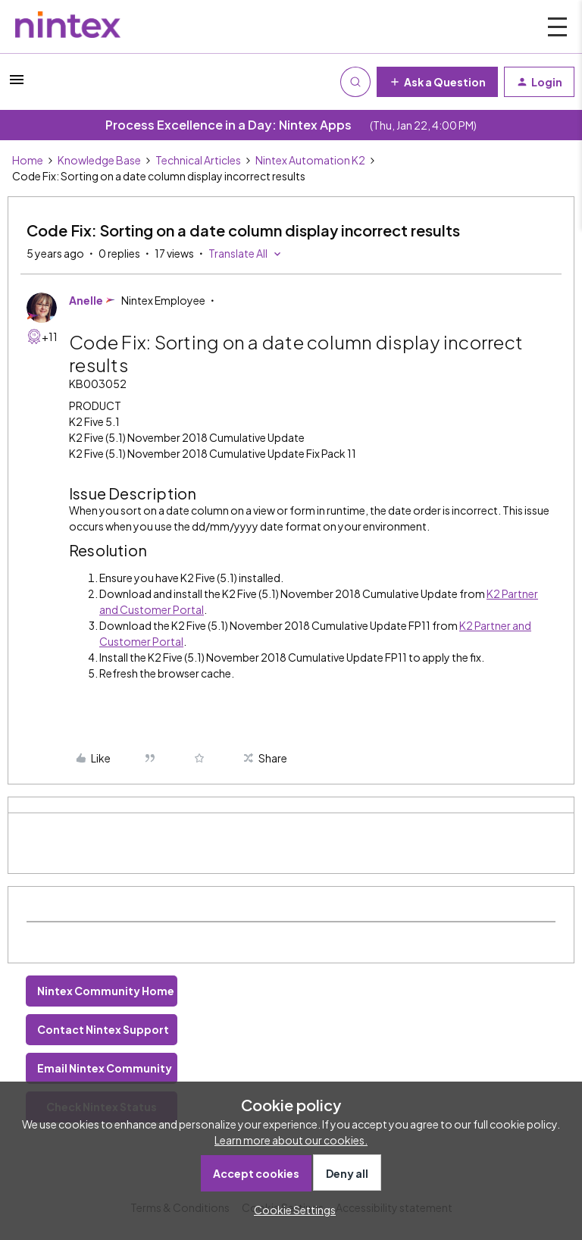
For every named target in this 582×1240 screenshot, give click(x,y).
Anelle (86, 300)
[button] (17, 84)
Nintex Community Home (105, 990)
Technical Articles (198, 160)
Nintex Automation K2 (310, 160)
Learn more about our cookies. (291, 1140)
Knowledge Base (99, 160)
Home (27, 160)
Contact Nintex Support (103, 1029)
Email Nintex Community (104, 1068)
